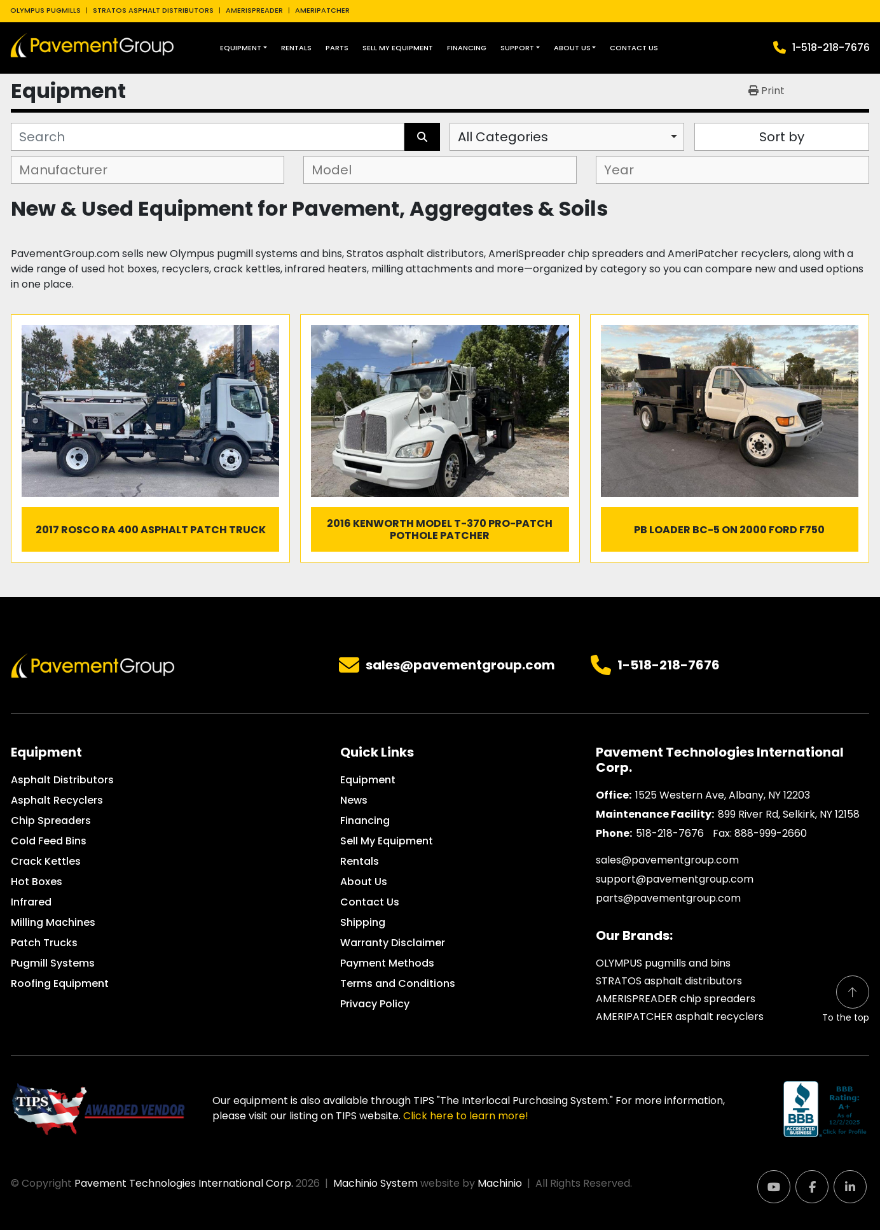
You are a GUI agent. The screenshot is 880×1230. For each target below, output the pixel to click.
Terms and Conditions (397, 983)
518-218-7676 (670, 833)
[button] (243, 48)
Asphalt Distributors (62, 779)
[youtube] (773, 1186)
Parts (337, 48)
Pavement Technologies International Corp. (183, 1183)
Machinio (500, 1183)
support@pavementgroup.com (674, 879)
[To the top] (845, 999)
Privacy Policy (374, 1003)
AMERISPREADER (254, 10)
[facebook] (811, 1186)
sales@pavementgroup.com (460, 665)
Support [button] (517, 48)
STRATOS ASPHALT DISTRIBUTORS (153, 10)
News (354, 800)
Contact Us (634, 48)
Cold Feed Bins (48, 841)
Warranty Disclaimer (392, 942)
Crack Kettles (46, 861)
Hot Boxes (36, 881)
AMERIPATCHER (322, 10)
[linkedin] (850, 1186)
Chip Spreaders (51, 820)
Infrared (31, 902)
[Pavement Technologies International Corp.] (93, 664)
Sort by (781, 137)
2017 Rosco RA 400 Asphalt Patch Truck (151, 529)
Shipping (362, 922)
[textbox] (68, 169)
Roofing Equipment (60, 983)
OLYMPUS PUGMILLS (45, 10)
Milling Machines (53, 922)
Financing (466, 48)
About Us (572, 48)
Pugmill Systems (53, 963)
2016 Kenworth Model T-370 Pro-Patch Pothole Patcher (440, 529)
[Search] (207, 137)
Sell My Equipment (397, 48)
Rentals (296, 48)
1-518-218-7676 (831, 47)
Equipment (240, 48)
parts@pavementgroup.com (668, 898)
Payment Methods (387, 963)
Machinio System (375, 1183)
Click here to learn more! (465, 1115)
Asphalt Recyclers (57, 800)
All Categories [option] (503, 137)
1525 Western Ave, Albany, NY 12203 (722, 795)
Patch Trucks (44, 942)
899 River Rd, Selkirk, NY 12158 (789, 814)
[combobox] (567, 137)
